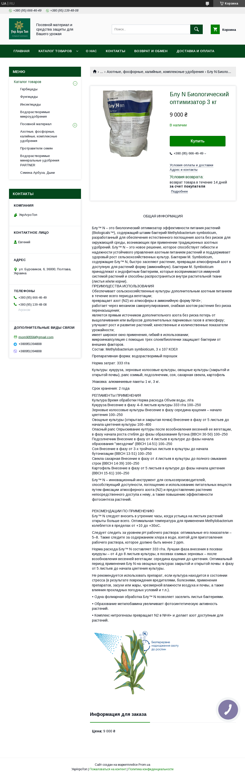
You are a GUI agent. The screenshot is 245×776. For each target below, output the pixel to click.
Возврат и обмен (151, 51)
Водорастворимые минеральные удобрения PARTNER (39, 160)
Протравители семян (36, 148)
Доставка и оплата (195, 51)
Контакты (115, 51)
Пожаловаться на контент (108, 769)
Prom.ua (144, 764)
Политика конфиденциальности (151, 769)
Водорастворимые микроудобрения (35, 114)
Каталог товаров (55, 51)
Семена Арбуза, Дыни (37, 173)
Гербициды (29, 89)
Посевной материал (36, 124)
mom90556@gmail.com (36, 337)
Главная (22, 51)
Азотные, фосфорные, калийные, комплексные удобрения (155, 72)
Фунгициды (29, 97)
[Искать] (196, 29)
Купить (198, 141)
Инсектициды (30, 104)
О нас (91, 51)
